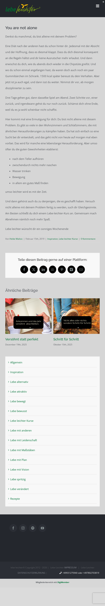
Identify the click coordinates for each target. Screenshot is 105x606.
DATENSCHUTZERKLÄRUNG (31, 572)
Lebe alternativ (19, 382)
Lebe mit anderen (21, 430)
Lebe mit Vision (19, 469)
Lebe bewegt (18, 401)
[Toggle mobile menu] (98, 6)
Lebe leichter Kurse (68, 238)
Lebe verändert (19, 489)
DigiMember (63, 582)
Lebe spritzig (18, 479)
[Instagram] (23, 528)
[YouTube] (42, 528)
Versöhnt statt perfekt (21, 339)
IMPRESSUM (70, 567)
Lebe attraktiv (18, 391)
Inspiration (52, 238)
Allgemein (16, 362)
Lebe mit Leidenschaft (23, 440)
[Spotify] (33, 528)
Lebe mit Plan (18, 460)
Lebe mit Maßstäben (22, 450)
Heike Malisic (16, 238)
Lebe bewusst (18, 411)
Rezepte (15, 498)
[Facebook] (13, 528)
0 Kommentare (88, 238)
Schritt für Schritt (66, 339)
